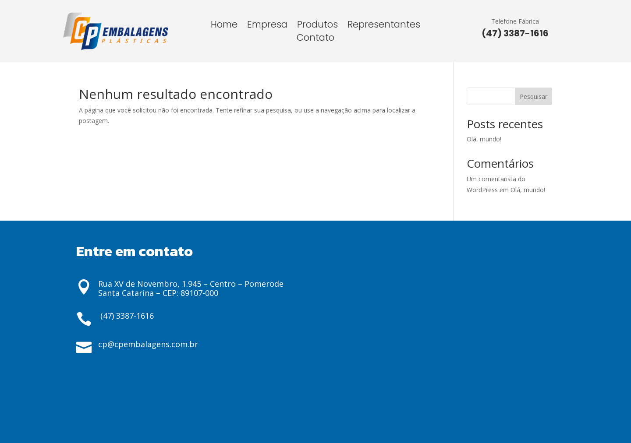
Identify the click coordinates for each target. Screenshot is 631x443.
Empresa (267, 26)
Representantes (383, 26)
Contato (315, 39)
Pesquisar (533, 96)
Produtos (317, 26)
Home (224, 26)
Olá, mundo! (484, 139)
